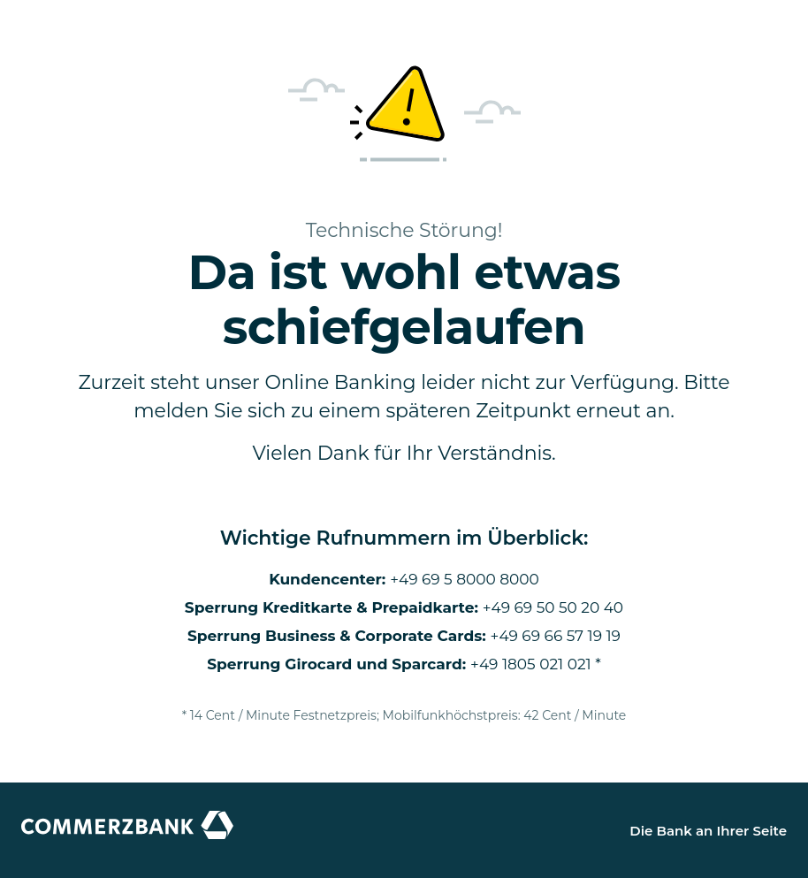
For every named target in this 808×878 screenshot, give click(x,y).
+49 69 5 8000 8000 (464, 579)
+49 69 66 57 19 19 (556, 636)
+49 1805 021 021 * (535, 664)
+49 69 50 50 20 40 (553, 607)
